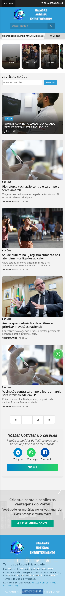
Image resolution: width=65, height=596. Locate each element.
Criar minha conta (32, 523)
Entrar (8, 3)
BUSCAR (50, 82)
